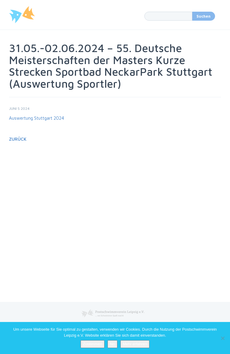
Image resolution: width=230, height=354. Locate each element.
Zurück (17, 139)
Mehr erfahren (135, 344)
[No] (223, 338)
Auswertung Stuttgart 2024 (36, 118)
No (112, 344)
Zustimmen (92, 344)
